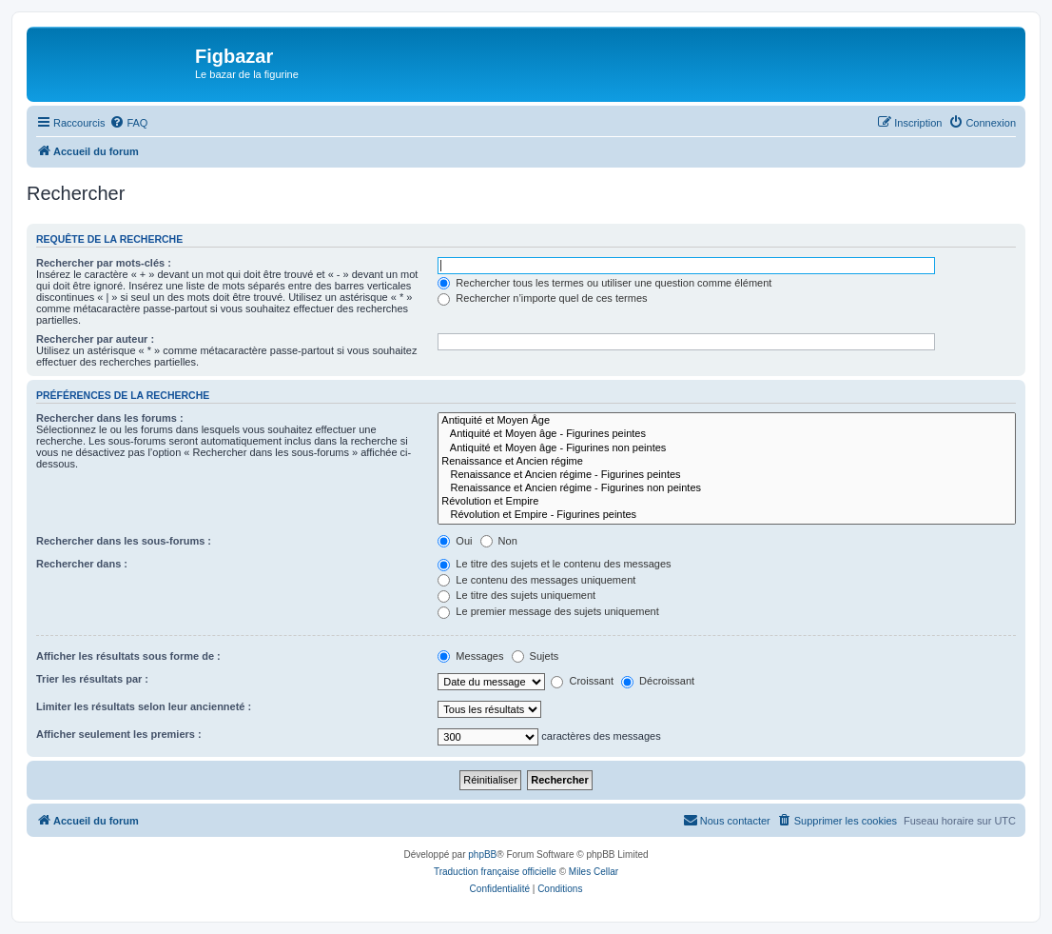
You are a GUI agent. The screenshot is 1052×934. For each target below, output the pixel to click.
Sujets (535, 656)
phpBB (482, 854)
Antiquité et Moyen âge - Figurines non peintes (726, 448)
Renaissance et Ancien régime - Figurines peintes (726, 475)
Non (498, 540)
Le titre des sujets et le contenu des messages (554, 563)
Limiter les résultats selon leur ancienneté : (143, 706)
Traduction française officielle (495, 871)
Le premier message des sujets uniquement (548, 611)
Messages (470, 656)
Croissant (582, 680)
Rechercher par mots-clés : (103, 262)
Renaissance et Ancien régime (726, 461)
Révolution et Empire (726, 501)
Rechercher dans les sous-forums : (123, 540)
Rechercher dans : (81, 563)
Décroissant (657, 680)
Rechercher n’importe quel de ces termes (542, 298)
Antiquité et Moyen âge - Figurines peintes (726, 434)
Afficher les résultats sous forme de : (128, 656)
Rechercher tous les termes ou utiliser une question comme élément (604, 282)
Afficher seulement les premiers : (119, 734)
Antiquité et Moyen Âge (726, 420)
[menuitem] (128, 122)
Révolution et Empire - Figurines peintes (726, 515)
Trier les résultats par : (92, 679)
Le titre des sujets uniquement (516, 595)
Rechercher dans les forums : (110, 418)
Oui (455, 540)
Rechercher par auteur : (95, 339)
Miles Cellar (593, 871)
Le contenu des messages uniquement (536, 580)
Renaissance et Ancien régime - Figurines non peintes (726, 488)
